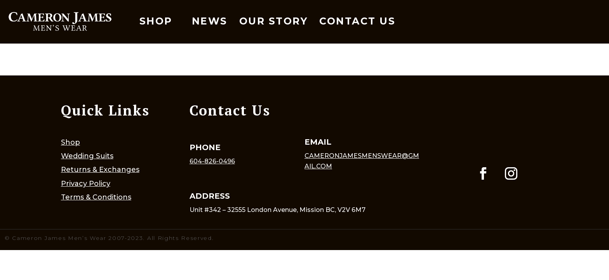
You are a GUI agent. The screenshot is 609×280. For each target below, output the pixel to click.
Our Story (273, 21)
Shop (155, 21)
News (210, 21)
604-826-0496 (212, 161)
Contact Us (357, 21)
